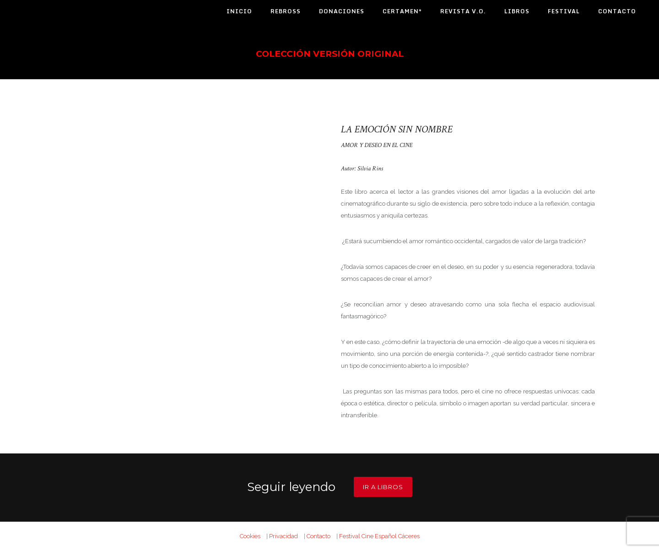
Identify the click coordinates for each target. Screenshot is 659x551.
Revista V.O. (463, 11)
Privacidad (283, 536)
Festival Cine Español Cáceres (379, 536)
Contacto (617, 11)
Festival (564, 11)
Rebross (285, 11)
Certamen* (402, 11)
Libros (516, 11)
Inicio (239, 11)
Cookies (250, 536)
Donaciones (341, 11)
